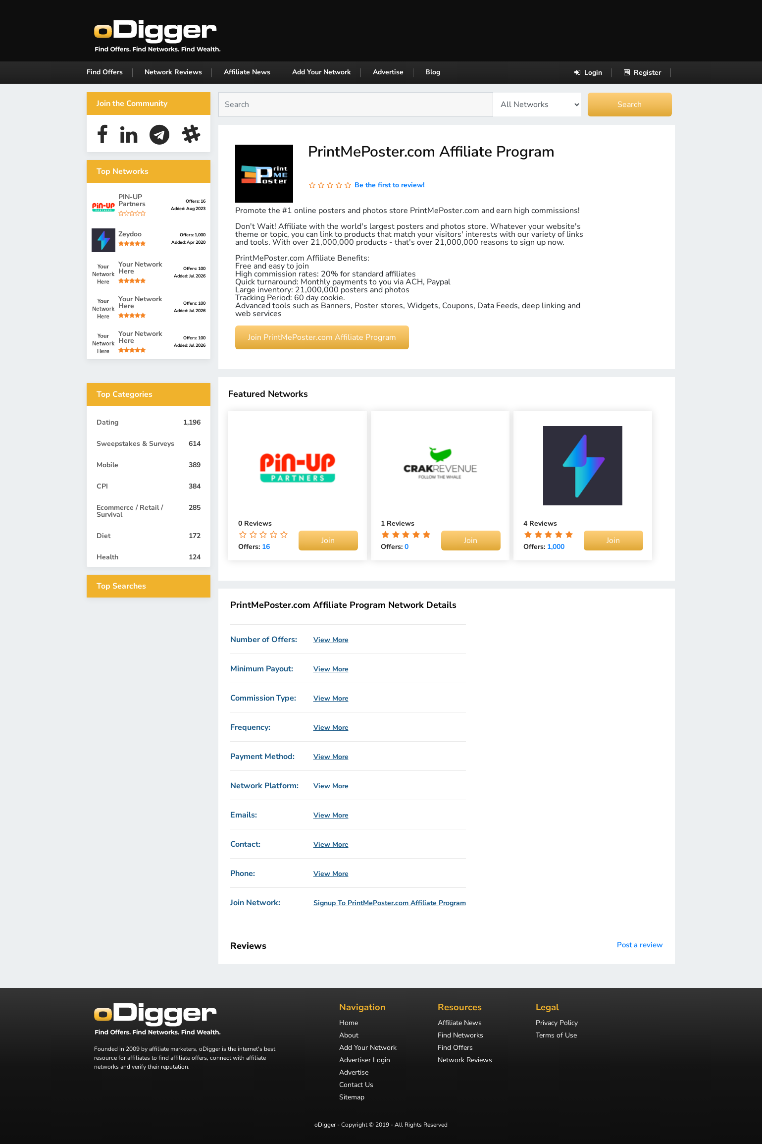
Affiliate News (247, 72)
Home (348, 1024)
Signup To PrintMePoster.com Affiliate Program (389, 903)
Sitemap (351, 1098)
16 (266, 546)
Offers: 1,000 (192, 235)
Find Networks (460, 1036)
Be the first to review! (389, 185)
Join (328, 540)
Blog (432, 72)
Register (642, 72)
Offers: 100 (194, 269)
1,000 (555, 546)
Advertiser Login (364, 1061)
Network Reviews (173, 72)
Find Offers (105, 72)
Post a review (640, 945)
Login (588, 72)
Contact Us (356, 1086)
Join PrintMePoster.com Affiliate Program (322, 337)
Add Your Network (321, 72)
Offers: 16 (195, 201)
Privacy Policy (557, 1024)
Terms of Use (556, 1036)
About (348, 1036)
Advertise (388, 72)
